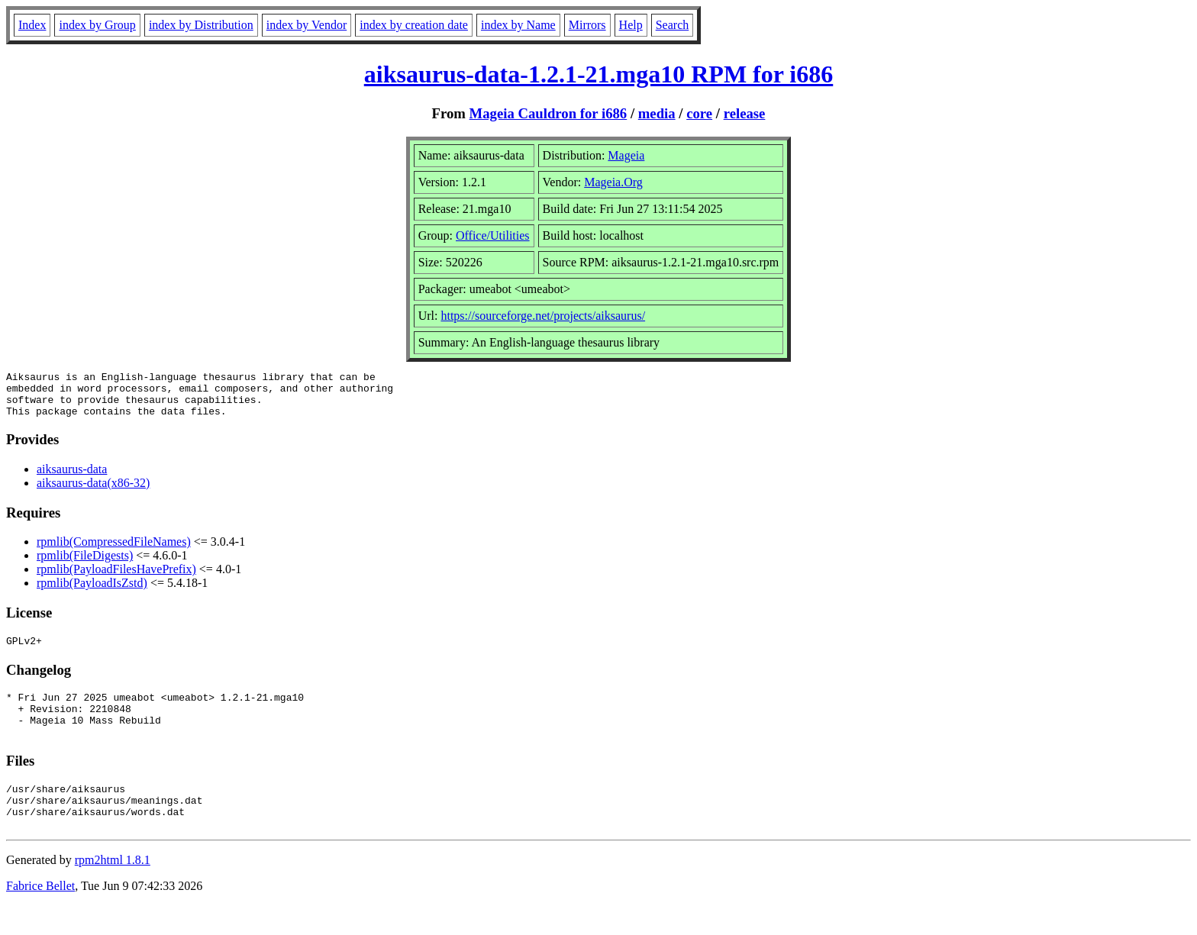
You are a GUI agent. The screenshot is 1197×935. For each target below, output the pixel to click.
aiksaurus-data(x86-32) (93, 491)
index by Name (518, 24)
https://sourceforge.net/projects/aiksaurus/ (542, 315)
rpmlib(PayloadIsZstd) (92, 591)
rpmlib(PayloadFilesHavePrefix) (116, 578)
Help (631, 24)
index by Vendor (306, 24)
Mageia (626, 155)
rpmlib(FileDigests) (85, 564)
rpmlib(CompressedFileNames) (114, 550)
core (699, 113)
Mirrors (587, 24)
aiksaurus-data (72, 478)
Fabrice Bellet (40, 915)
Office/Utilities (493, 235)
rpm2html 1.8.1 (112, 889)
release (745, 113)
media (657, 113)
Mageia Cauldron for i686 (548, 113)
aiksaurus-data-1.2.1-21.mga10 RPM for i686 (599, 74)
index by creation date (414, 24)
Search (672, 24)
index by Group (97, 24)
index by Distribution (201, 24)
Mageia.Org (613, 182)
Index (32, 24)
